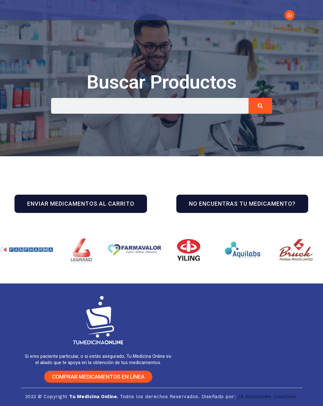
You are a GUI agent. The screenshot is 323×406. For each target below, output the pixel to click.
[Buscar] (260, 106)
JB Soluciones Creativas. (268, 396)
